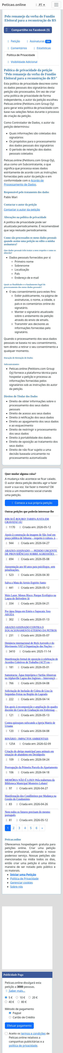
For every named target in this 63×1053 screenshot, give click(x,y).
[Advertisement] (31, 937)
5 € (10, 997)
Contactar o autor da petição (22, 209)
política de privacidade (23, 1045)
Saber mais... (15, 991)
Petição (13, 41)
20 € (35, 997)
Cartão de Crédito (24, 1017)
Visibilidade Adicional (22, 62)
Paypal (17, 1013)
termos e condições (33, 1033)
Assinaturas (38, 41)
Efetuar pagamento (19, 1025)
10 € (22, 997)
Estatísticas (42, 48)
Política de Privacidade (21, 55)
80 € (24, 1002)
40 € (11, 1002)
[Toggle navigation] (56, 4)
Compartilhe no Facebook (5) (27, 30)
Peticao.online (14, 4)
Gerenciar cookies (21, 882)
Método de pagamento (19, 1009)
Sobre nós (16, 887)
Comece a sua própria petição (31, 503)
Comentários (17, 48)
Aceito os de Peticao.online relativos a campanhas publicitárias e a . (29, 1039)
